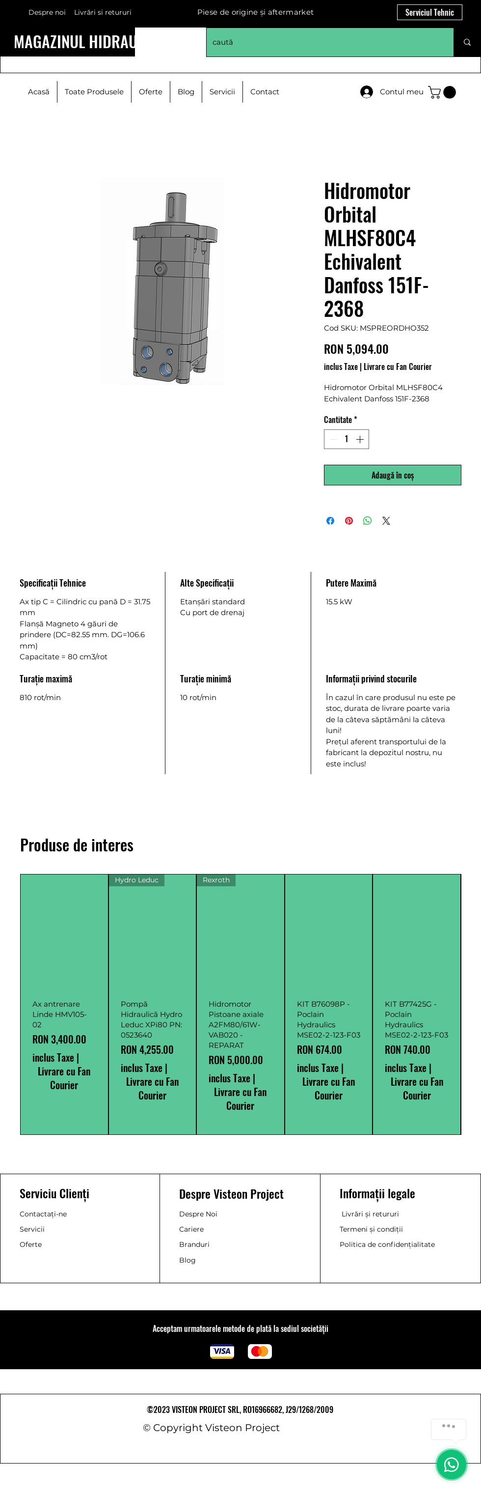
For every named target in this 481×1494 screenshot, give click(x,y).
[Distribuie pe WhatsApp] (368, 521)
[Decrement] (332, 439)
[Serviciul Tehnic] (429, 12)
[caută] (323, 42)
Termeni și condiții (371, 1229)
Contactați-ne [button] (43, 1214)
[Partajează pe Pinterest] (349, 521)
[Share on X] (386, 521)
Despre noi (47, 12)
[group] (240, 1004)
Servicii (32, 1229)
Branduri (194, 1244)
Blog (187, 1260)
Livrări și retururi (370, 1214)
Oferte (31, 1244)
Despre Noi (198, 1214)
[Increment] (361, 439)
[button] (443, 92)
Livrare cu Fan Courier (398, 366)
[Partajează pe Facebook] (330, 521)
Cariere (191, 1229)
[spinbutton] (346, 439)
